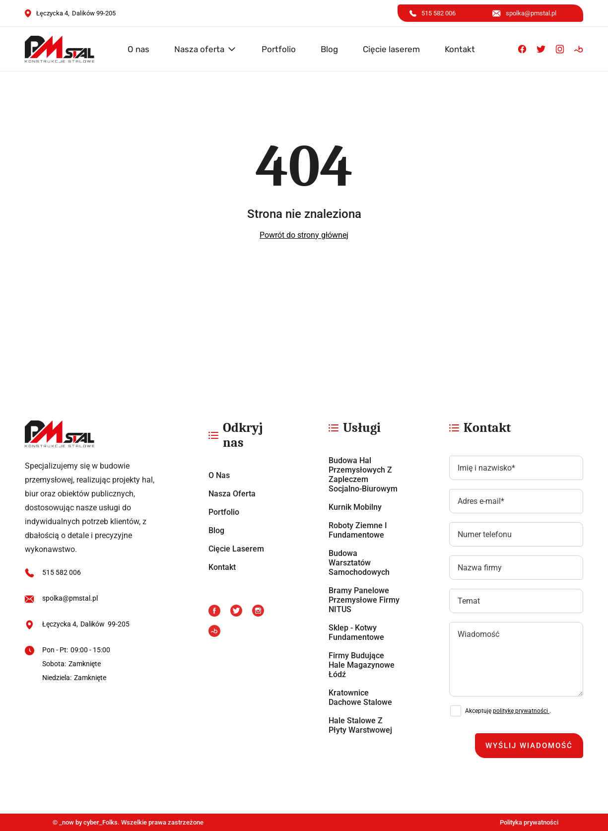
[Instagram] (559, 49)
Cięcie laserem (391, 49)
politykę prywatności (521, 710)
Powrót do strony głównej (304, 235)
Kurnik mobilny (355, 507)
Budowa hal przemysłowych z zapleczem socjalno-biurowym (363, 474)
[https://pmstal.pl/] (92, 433)
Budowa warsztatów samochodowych (359, 563)
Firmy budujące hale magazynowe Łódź (362, 665)
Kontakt (460, 49)
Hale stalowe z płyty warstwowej (360, 725)
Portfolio (279, 49)
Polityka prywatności (529, 822)
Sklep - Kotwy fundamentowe (356, 632)
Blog (329, 49)
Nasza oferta (199, 49)
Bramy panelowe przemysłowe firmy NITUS (364, 600)
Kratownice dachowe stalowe (360, 697)
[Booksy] (578, 49)
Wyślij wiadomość (529, 745)
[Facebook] (522, 49)
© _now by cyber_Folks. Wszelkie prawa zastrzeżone (126, 822)
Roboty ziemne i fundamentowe (358, 530)
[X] (541, 49)
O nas (138, 49)
